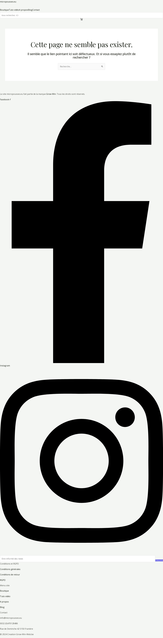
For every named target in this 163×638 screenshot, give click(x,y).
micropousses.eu (8, 1)
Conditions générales (10, 569)
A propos (4, 601)
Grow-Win (51, 94)
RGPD (2, 580)
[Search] (81, 15)
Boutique (4, 590)
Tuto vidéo (5, 596)
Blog (2, 607)
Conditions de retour (10, 574)
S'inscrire (159, 560)
